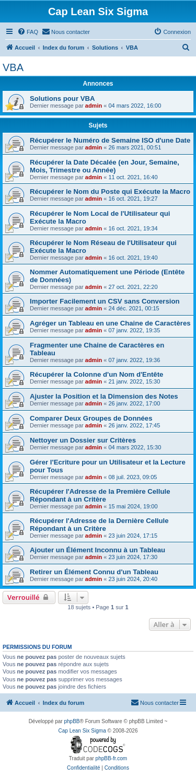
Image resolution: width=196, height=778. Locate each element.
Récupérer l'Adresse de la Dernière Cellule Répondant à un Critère (99, 524)
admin (93, 105)
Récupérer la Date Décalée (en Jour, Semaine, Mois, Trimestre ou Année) (104, 166)
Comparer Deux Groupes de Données (91, 418)
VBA (13, 67)
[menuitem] (27, 32)
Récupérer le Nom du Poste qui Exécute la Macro (110, 191)
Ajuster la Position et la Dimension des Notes (104, 396)
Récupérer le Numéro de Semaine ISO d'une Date (110, 140)
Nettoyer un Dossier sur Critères (83, 440)
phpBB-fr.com (112, 758)
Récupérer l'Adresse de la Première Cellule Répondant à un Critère (100, 495)
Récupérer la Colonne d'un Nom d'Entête (96, 374)
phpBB (71, 721)
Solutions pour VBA (62, 98)
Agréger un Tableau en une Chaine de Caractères (110, 323)
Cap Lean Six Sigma (82, 731)
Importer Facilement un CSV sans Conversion (105, 301)
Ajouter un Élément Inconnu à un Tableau (97, 550)
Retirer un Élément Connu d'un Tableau (94, 572)
